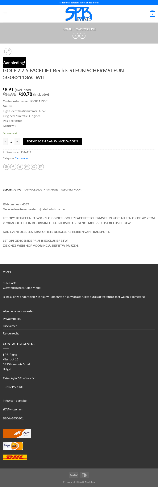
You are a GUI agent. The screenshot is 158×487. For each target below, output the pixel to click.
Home (67, 29)
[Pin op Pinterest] (34, 167)
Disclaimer (10, 326)
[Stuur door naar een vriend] (27, 167)
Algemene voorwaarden (18, 311)
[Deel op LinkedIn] (41, 167)
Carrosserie (86, 29)
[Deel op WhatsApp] (6, 167)
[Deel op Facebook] (13, 167)
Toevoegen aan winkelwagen (52, 141)
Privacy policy (12, 318)
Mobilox (90, 482)
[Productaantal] (11, 141)
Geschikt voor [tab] (71, 189)
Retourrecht (11, 333)
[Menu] (5, 14)
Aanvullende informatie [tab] (41, 189)
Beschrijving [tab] (12, 189)
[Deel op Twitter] (20, 167)
